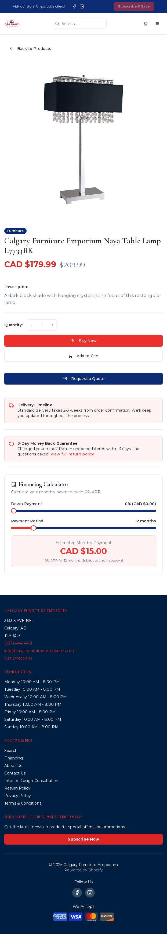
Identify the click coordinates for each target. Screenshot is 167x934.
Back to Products (30, 48)
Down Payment (26, 504)
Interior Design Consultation (31, 780)
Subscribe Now (83, 839)
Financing (13, 758)
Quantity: (13, 325)
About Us (13, 765)
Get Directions (18, 658)
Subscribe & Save (134, 6)
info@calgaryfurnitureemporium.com (39, 650)
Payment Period (27, 521)
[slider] (13, 510)
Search (10, 750)
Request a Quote (83, 378)
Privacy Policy (17, 795)
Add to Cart (83, 355)
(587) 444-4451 (18, 643)
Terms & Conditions (22, 803)
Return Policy (17, 788)
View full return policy (72, 454)
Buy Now (83, 340)
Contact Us (15, 773)
